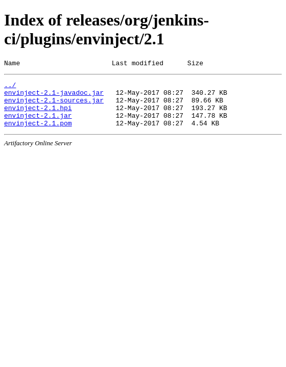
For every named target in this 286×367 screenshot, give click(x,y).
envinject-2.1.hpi (38, 115)
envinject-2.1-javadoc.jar (54, 96)
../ (10, 87)
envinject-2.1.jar (38, 124)
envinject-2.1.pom (38, 133)
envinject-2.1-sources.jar (54, 106)
